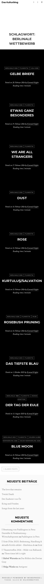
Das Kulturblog (10, 2)
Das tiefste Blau (22, 364)
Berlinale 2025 (16, 358)
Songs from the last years (13, 508)
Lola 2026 (34, 68)
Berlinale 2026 (11, 68)
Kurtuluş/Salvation (22, 281)
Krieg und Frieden (10, 503)
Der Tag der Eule (22, 405)
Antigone (23, 566)
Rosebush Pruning (22, 322)
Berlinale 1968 (13, 396)
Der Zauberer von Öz (11, 499)
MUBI (35, 316)
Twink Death (8, 494)
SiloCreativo (31, 580)
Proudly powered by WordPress (21, 578)
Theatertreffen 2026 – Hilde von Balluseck (22, 549)
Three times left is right (15, 553)
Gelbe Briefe (22, 74)
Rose (22, 239)
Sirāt (40, 545)
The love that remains (12, 489)
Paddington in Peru (30, 536)
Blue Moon (22, 446)
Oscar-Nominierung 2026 (30, 441)
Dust (22, 198)
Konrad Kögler (33, 82)
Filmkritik (24, 68)
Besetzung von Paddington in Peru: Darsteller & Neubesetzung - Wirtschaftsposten (19, 533)
